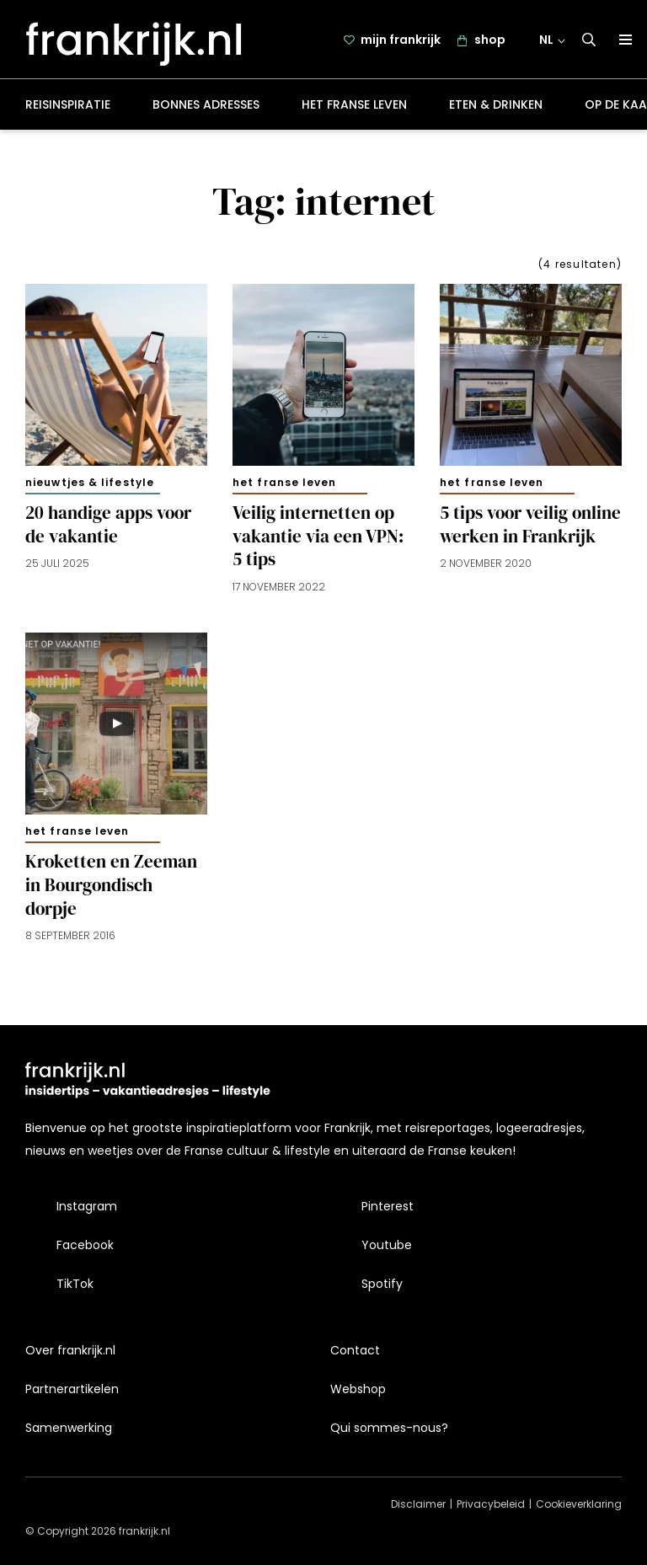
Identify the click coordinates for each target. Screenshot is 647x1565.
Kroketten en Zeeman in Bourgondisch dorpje (111, 885)
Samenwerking (68, 1427)
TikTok (75, 1283)
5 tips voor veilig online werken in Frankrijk (530, 524)
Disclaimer (418, 1504)
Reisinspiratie (67, 104)
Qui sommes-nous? (389, 1427)
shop (489, 39)
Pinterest (387, 1206)
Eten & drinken (496, 104)
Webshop (358, 1389)
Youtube (386, 1245)
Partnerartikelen (72, 1389)
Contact (355, 1350)
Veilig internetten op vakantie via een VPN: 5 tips (318, 536)
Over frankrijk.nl (70, 1350)
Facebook (85, 1245)
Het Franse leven (354, 104)
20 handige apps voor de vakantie (108, 524)
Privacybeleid (491, 1504)
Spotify (382, 1283)
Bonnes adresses (205, 104)
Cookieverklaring (579, 1504)
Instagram (86, 1206)
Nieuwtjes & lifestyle (89, 482)
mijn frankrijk (401, 39)
